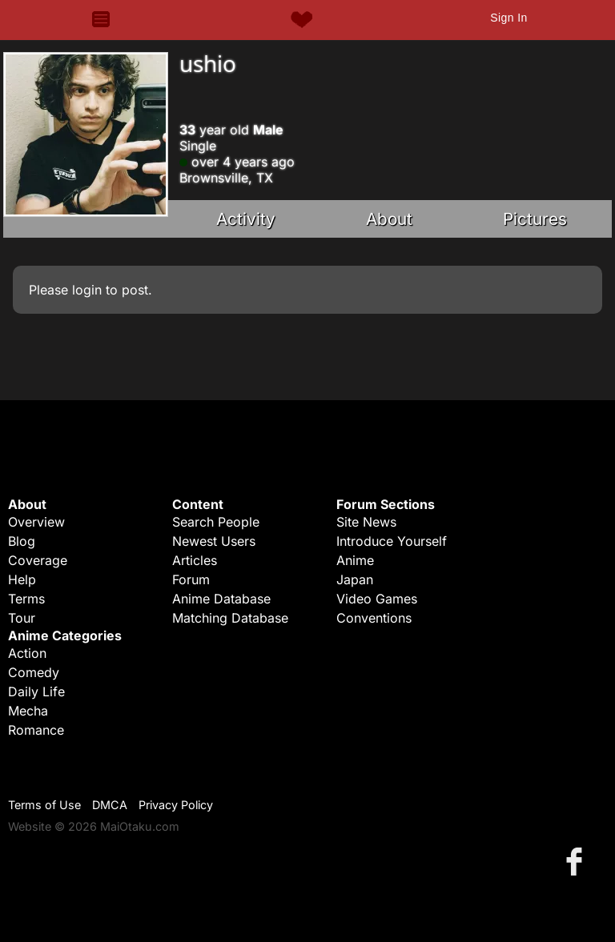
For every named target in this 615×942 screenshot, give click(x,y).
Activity (245, 219)
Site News (366, 522)
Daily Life (36, 691)
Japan (354, 579)
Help (22, 579)
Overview (36, 522)
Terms (26, 599)
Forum (191, 579)
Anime (355, 560)
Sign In (508, 17)
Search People (215, 522)
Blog (21, 541)
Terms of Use (44, 805)
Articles (194, 560)
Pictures (535, 219)
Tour (21, 618)
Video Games (376, 599)
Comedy (33, 672)
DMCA (109, 805)
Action (27, 653)
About (389, 219)
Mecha (28, 711)
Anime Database (221, 599)
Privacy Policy (176, 805)
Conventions (374, 618)
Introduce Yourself (391, 541)
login (87, 290)
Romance (36, 730)
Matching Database (230, 618)
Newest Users (213, 541)
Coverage (37, 560)
